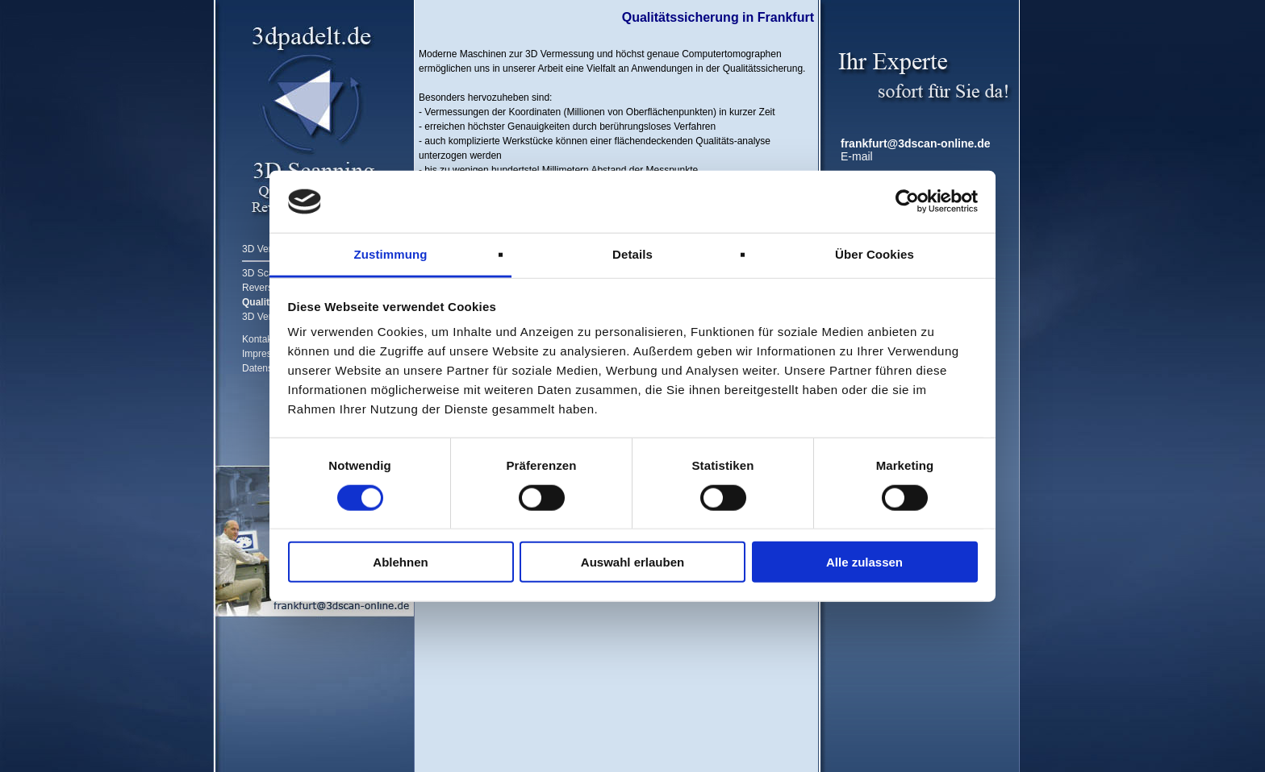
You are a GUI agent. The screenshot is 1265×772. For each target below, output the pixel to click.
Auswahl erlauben (632, 562)
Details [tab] (632, 254)
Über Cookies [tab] (874, 254)
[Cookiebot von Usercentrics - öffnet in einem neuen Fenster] (907, 201)
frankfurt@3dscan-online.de (916, 143)
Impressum (266, 353)
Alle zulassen (864, 562)
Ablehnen (400, 562)
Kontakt (258, 339)
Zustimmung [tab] (391, 254)
